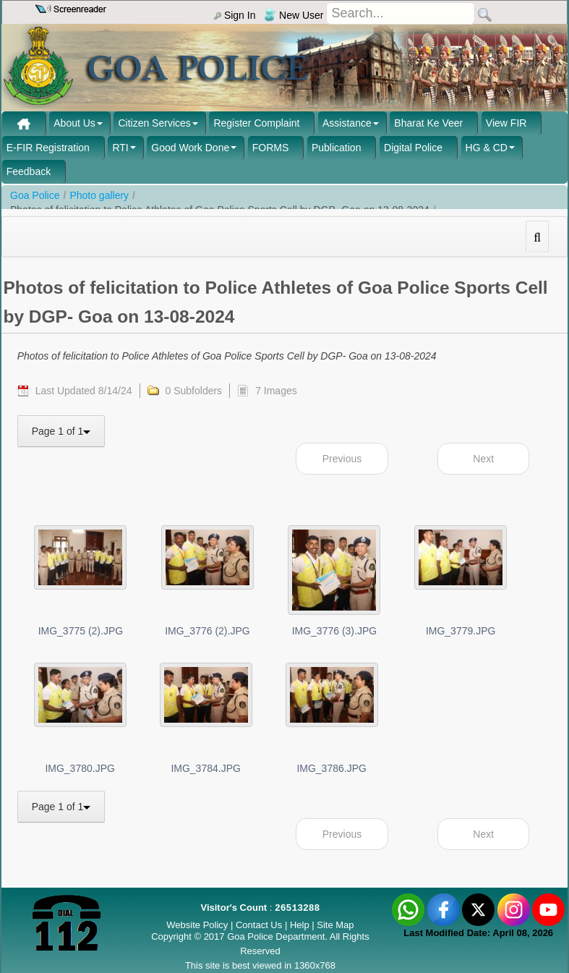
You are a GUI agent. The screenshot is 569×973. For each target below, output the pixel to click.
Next (483, 458)
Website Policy (197, 924)
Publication (336, 147)
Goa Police (34, 195)
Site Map (335, 924)
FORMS (270, 147)
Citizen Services (154, 123)
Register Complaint (256, 123)
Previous (341, 458)
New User (293, 15)
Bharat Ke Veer (428, 123)
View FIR (506, 123)
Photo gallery (99, 195)
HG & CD (487, 147)
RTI (120, 147)
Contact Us (259, 924)
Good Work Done (190, 147)
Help (301, 924)
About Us (74, 123)
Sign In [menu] (234, 15)
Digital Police (413, 147)
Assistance (347, 123)
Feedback (29, 171)
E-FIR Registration (48, 147)
